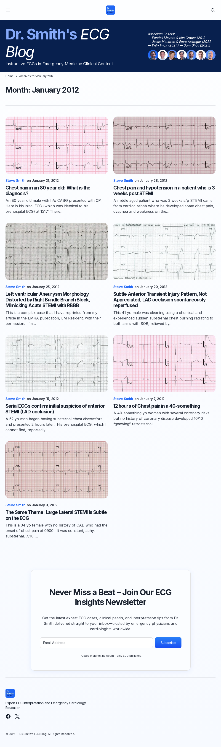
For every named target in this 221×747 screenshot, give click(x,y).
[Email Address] (96, 642)
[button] (8, 10)
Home (9, 76)
